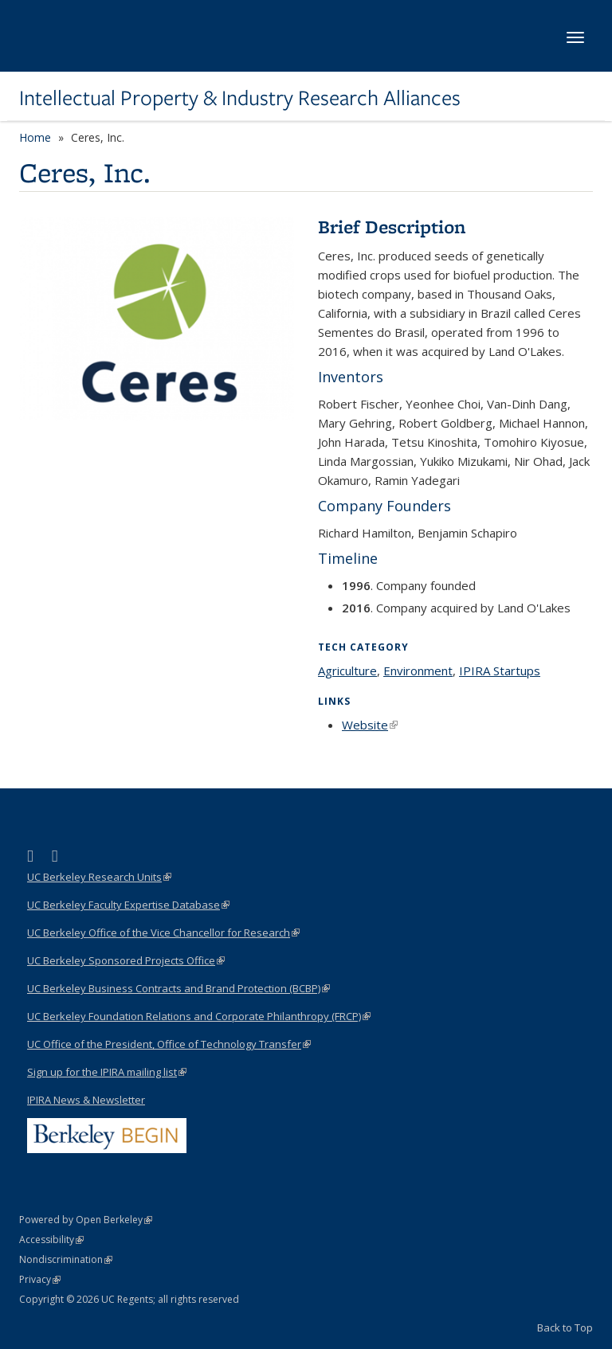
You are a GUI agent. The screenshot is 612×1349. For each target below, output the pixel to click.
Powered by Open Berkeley (85, 1219)
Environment (418, 670)
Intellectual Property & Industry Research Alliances (240, 98)
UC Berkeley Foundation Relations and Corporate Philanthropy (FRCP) (199, 1016)
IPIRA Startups (499, 670)
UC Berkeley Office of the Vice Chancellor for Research (163, 932)
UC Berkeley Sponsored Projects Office (126, 960)
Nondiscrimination (65, 1259)
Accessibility (51, 1239)
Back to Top (565, 1327)
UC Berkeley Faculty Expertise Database (128, 904)
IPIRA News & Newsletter (86, 1100)
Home (35, 137)
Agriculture (347, 670)
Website (370, 725)
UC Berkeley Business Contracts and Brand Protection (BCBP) (178, 988)
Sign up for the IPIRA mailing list (106, 1072)
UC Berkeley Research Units (99, 877)
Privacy (40, 1279)
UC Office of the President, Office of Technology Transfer (169, 1044)
